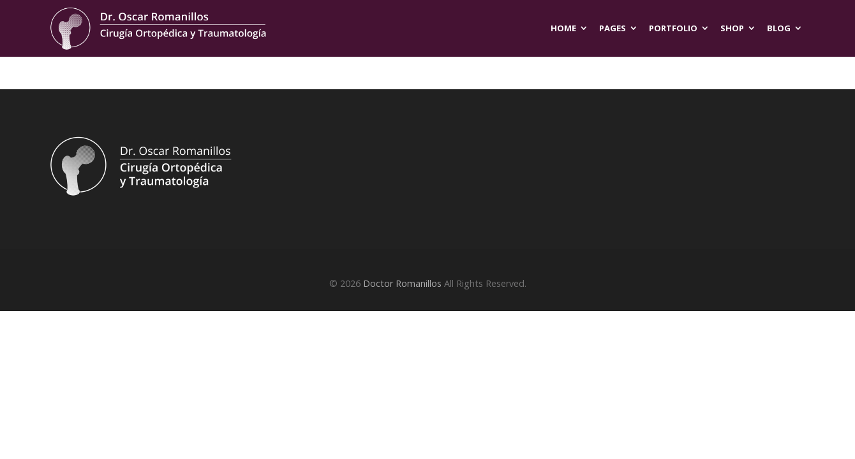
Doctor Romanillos (402, 283)
